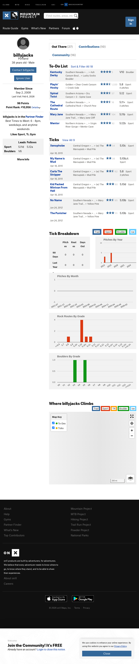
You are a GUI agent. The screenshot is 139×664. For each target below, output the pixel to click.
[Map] (92, 448)
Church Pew (90, 105)
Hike (27, 4)
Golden (69, 84)
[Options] (130, 478)
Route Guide (10, 28)
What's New (38, 28)
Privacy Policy (120, 646)
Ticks (58, 428)
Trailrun (40, 4)
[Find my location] (131, 423)
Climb (6, 4)
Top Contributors (14, 535)
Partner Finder (34, 116)
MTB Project (78, 514)
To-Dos (59, 423)
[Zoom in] (131, 430)
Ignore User (23, 78)
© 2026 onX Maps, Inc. (60, 607)
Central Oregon (81, 145)
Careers (8, 583)
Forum (66, 28)
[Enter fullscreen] (131, 416)
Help (7, 514)
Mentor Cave (87, 126)
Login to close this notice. (51, 649)
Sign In (131, 21)
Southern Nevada (75, 72)
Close (106, 653)
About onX (10, 578)
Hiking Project (79, 519)
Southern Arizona (75, 93)
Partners (54, 28)
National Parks (80, 535)
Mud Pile (91, 149)
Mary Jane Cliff (87, 117)
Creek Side (73, 87)
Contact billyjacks (23, 70)
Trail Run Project (81, 524)
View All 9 (68, 140)
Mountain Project (81, 508)
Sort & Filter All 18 (82, 66)
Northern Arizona (74, 123)
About (7, 508)
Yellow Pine (93, 203)
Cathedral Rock (73, 105)
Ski (53, 4)
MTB (17, 4)
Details (35, 107)
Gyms (24, 28)
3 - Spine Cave (83, 96)
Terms (77, 607)
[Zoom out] (131, 435)
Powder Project (80, 530)
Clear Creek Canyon (85, 84)
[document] (106, 648)
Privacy (86, 607)
